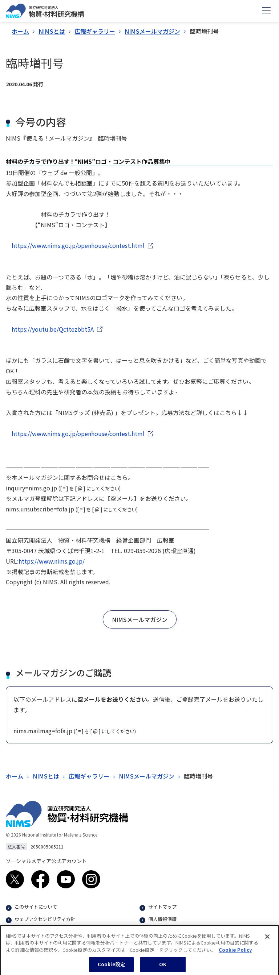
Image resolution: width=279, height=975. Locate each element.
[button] (140, 619)
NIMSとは (52, 31)
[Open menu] (266, 11)
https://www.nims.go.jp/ (52, 561)
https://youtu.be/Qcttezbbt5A (53, 329)
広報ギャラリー (94, 31)
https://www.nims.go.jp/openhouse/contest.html (78, 245)
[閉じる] (267, 939)
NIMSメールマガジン (152, 31)
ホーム (20, 31)
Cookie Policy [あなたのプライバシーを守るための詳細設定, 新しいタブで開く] (235, 952)
